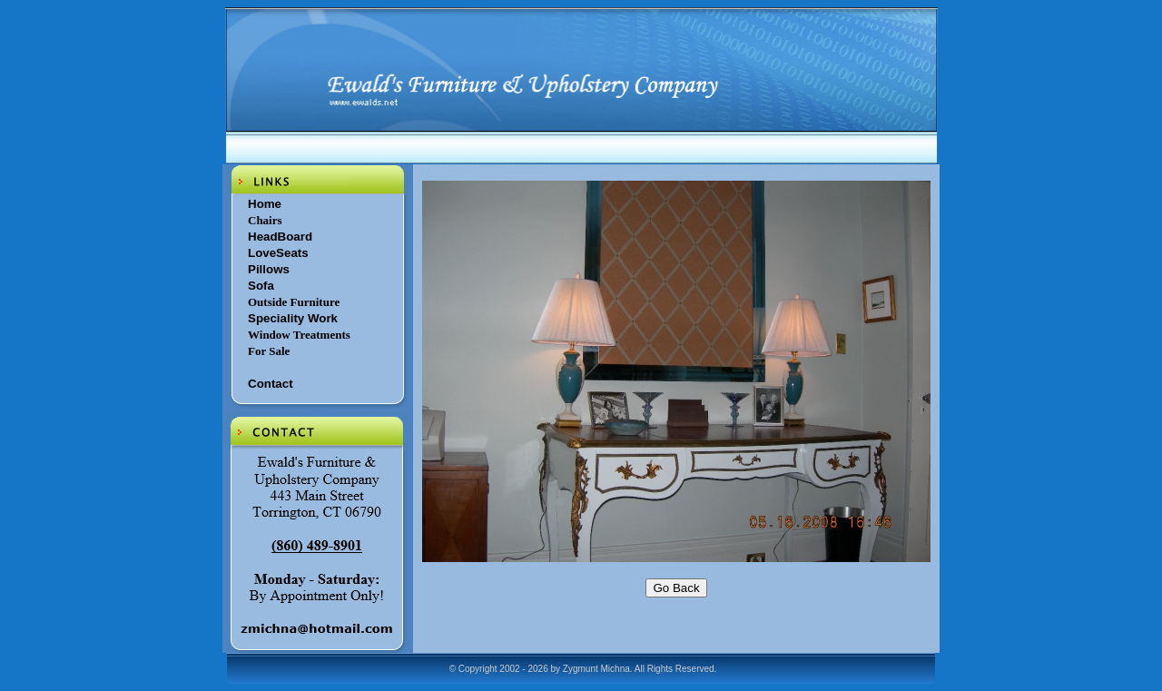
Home (264, 204)
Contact (270, 383)
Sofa (261, 285)
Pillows (269, 269)
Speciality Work (293, 318)
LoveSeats (278, 253)
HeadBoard (280, 236)
